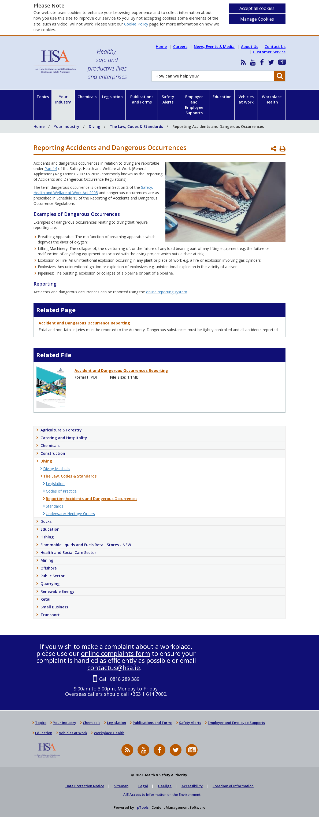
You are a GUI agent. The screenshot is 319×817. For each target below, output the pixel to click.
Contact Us (275, 46)
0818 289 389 (124, 679)
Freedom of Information (233, 785)
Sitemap (121, 785)
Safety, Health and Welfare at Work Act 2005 (93, 190)
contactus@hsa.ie (113, 667)
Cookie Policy (136, 24)
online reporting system (166, 291)
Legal (143, 785)
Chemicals (87, 96)
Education (222, 96)
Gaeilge (165, 785)
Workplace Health (271, 99)
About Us (249, 46)
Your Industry (63, 99)
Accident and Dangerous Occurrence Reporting (84, 323)
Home (161, 46)
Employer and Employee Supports (194, 104)
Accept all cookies (257, 8)
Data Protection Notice (84, 785)
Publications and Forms (141, 99)
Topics (42, 96)
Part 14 (50, 168)
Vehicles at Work (246, 99)
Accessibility (192, 785)
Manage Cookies (257, 19)
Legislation (112, 96)
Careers (180, 46)
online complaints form (115, 653)
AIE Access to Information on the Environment (162, 794)
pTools (143, 807)
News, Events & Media (214, 46)
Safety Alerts (168, 99)
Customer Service (269, 51)
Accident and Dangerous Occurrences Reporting (121, 370)
